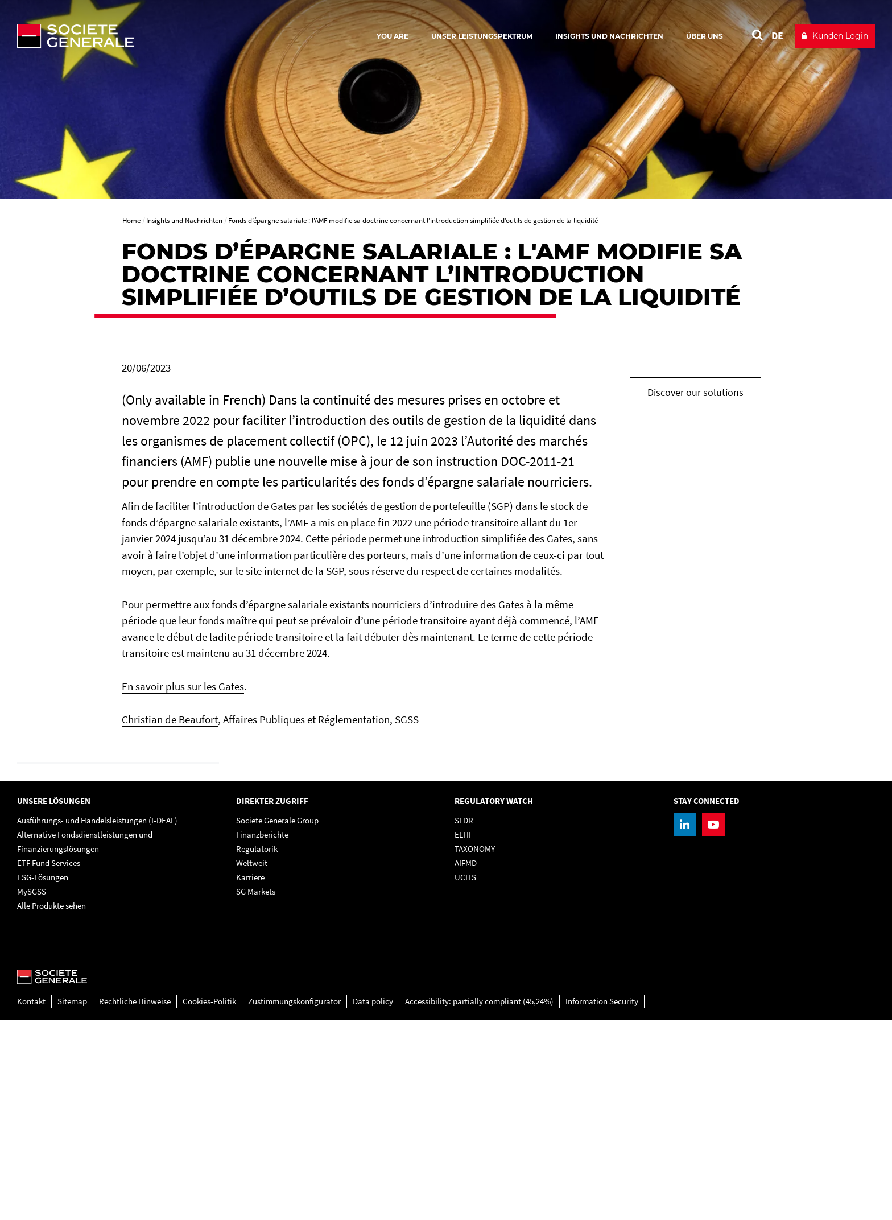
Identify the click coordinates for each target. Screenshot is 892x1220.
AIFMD (466, 1063)
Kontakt (31, 1202)
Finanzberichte (262, 1035)
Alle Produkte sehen (51, 1106)
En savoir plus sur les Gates (183, 686)
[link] (118, 863)
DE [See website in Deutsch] (777, 35)
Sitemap (72, 1202)
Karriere (250, 1078)
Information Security (601, 1202)
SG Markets (255, 1092)
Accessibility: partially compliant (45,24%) (479, 1202)
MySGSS (31, 1092)
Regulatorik (257, 1049)
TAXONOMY (475, 1049)
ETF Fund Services (48, 1063)
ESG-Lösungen (42, 1078)
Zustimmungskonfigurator (294, 1202)
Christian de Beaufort (170, 719)
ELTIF (464, 1035)
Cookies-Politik (209, 1202)
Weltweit (251, 1063)
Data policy (373, 1202)
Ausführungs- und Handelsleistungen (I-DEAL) (97, 1021)
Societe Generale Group (277, 1021)
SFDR (464, 1021)
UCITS (465, 1078)
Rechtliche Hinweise (135, 1202)
